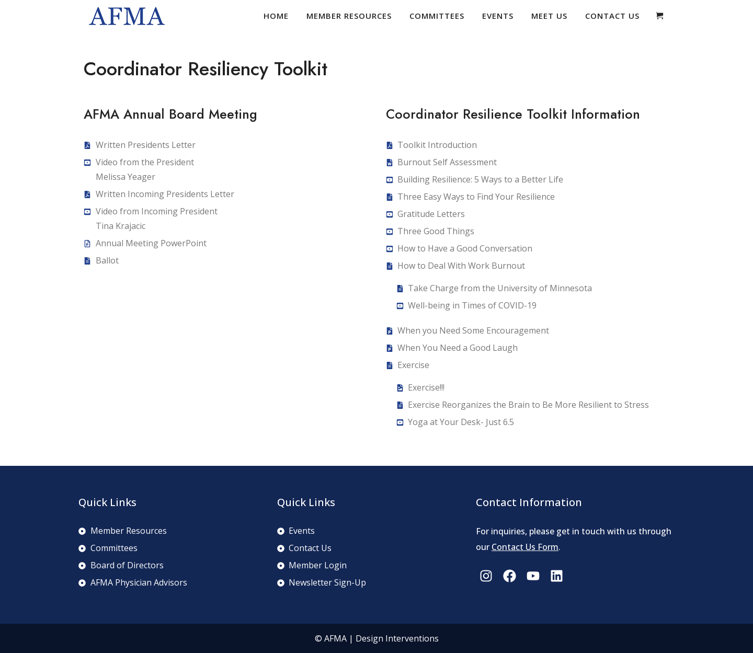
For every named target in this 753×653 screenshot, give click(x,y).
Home (276, 15)
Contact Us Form (525, 547)
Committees (436, 15)
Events (498, 15)
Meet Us (549, 15)
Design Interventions (397, 638)
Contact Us (612, 15)
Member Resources (349, 15)
